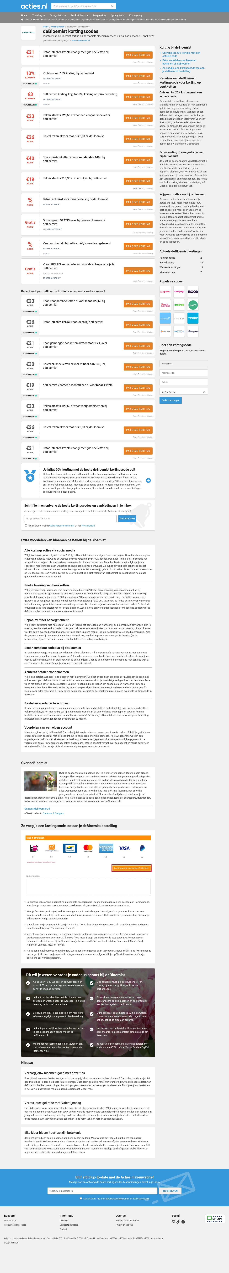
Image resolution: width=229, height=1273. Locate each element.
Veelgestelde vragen (69, 1248)
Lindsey (150, 64)
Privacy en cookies (124, 1248)
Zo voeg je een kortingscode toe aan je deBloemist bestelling (183, 71)
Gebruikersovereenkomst (116, 1222)
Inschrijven (162, 1214)
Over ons (64, 1244)
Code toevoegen (171, 402)
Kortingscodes (57, 26)
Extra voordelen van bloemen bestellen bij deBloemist (179, 63)
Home (45, 26)
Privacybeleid (142, 1222)
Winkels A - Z (10, 1244)
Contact (63, 1252)
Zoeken (112, 6)
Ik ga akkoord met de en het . (116, 1222)
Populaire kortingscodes (15, 1248)
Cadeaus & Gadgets (53, 837)
